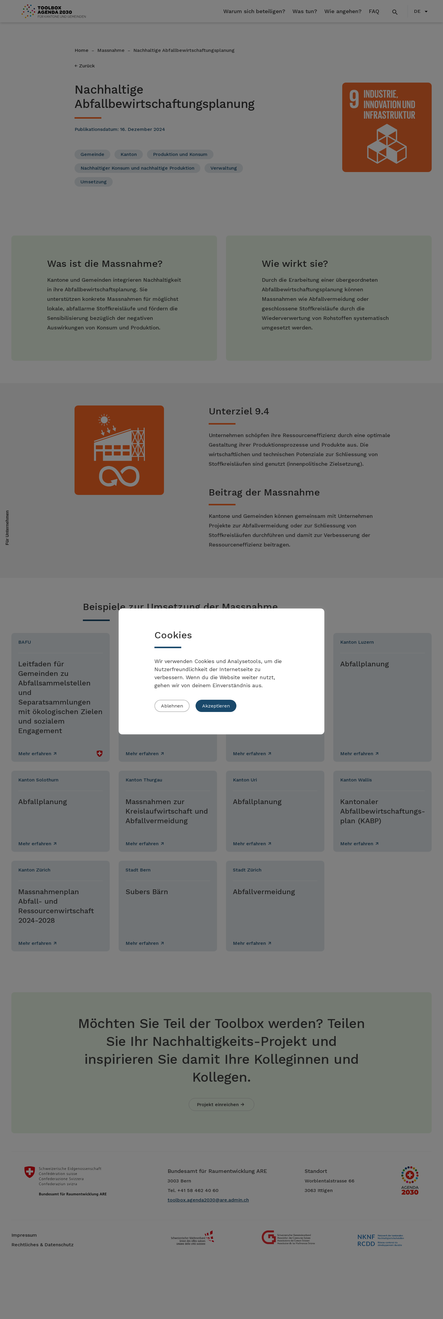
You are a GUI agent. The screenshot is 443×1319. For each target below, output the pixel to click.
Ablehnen (172, 706)
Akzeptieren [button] (216, 706)
